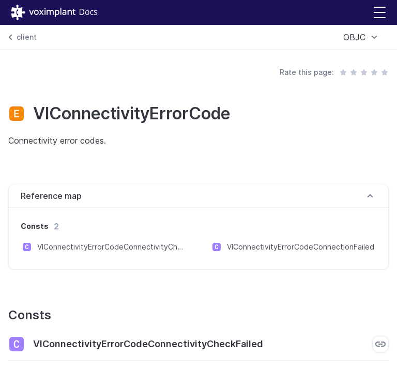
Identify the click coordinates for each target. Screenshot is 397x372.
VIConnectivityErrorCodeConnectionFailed (300, 246)
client (27, 37)
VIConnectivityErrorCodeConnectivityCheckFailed (112, 246)
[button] (380, 12)
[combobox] (361, 37)
